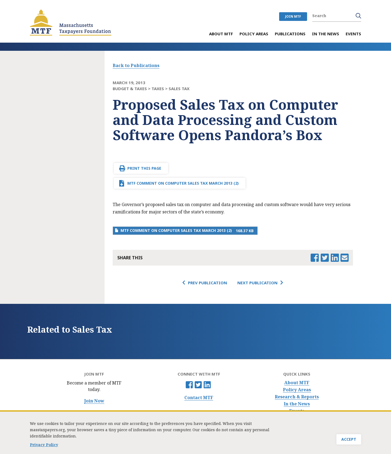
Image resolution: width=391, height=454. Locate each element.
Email (344, 258)
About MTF (296, 383)
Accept (348, 439)
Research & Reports (297, 397)
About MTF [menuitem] (221, 34)
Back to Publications (136, 65)
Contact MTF (198, 398)
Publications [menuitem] (290, 34)
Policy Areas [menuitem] (253, 34)
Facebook (189, 384)
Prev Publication (207, 282)
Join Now (94, 401)
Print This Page (144, 168)
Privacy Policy (44, 445)
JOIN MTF (293, 16)
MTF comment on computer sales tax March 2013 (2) (183, 183)
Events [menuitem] (353, 34)
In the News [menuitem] (325, 34)
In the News (297, 404)
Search (358, 15)
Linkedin (207, 384)
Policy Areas (297, 390)
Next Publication (257, 282)
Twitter (198, 384)
